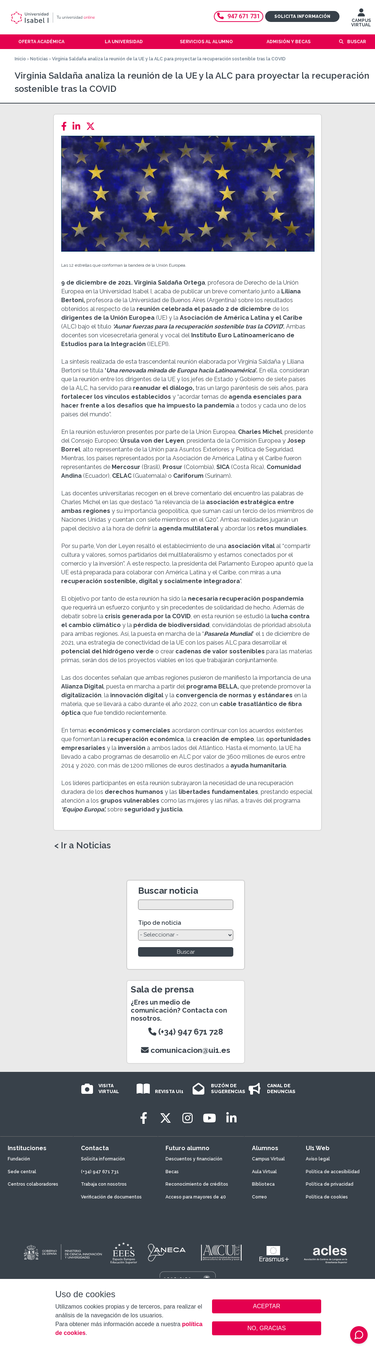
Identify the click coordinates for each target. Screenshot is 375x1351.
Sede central (22, 1171)
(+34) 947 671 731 (100, 1171)
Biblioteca (263, 1184)
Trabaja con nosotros (104, 1184)
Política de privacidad (329, 1184)
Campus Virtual (268, 1159)
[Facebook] (66, 126)
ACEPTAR (267, 1306)
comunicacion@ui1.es (185, 1050)
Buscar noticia (168, 890)
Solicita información (302, 16)
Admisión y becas (289, 41)
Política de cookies (327, 1197)
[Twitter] (92, 126)
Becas (172, 1171)
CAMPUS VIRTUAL (361, 19)
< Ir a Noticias (82, 845)
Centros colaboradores (33, 1184)
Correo (259, 1197)
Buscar (356, 41)
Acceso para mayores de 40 (196, 1197)
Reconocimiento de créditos (197, 1184)
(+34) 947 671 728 (185, 1031)
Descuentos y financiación (194, 1159)
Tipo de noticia (159, 922)
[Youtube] (209, 1118)
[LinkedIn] (79, 126)
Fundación (19, 1159)
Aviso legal (318, 1159)
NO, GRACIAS (267, 1328)
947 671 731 (238, 16)
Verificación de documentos (111, 1197)
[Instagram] (187, 1118)
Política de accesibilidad (333, 1171)
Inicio (20, 58)
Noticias (39, 58)
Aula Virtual (264, 1171)
